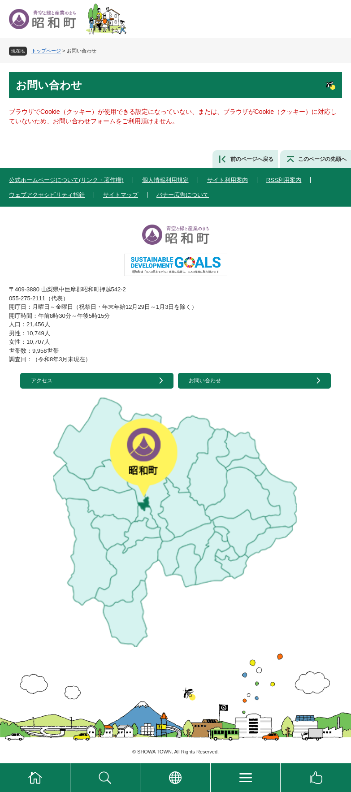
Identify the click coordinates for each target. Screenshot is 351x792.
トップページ (46, 50)
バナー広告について (182, 194)
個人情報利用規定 (165, 180)
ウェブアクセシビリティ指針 (47, 194)
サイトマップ (120, 194)
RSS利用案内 (284, 180)
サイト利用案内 (227, 180)
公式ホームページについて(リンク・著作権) (66, 180)
